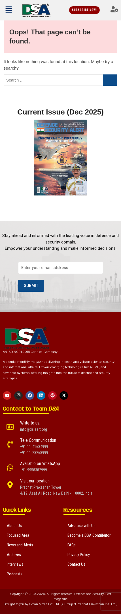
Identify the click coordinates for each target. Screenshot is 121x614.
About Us (14, 525)
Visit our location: (35, 481)
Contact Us (76, 564)
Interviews (15, 564)
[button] (9, 10)
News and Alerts (20, 545)
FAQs (71, 545)
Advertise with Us (81, 525)
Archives (14, 554)
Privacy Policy (78, 554)
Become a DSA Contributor (89, 535)
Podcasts (14, 574)
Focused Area (18, 535)
